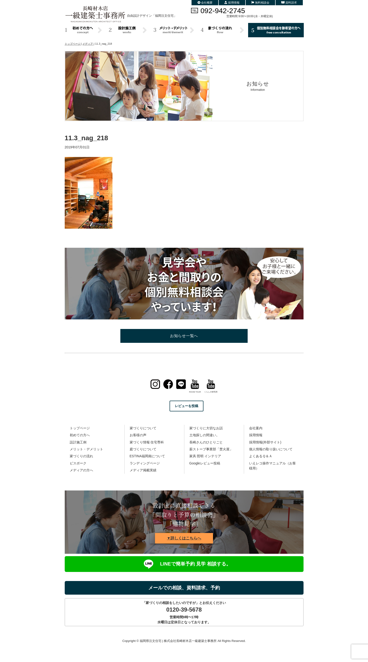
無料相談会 (260, 2)
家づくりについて (143, 428)
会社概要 (205, 2)
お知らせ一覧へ (184, 336)
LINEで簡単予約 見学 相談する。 (184, 564)
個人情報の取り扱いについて (271, 449)
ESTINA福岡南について (147, 456)
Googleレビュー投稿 (204, 463)
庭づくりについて (143, 449)
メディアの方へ (81, 470)
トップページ (80, 428)
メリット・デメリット (86, 449)
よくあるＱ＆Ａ (260, 456)
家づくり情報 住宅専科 (147, 442)
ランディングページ (145, 463)
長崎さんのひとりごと (206, 442)
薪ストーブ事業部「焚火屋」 (211, 449)
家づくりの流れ (81, 456)
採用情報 (232, 2)
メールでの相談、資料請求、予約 (184, 587)
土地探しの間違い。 (204, 435)
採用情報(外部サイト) (265, 442)
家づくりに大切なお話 (206, 428)
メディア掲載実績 (143, 470)
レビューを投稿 (186, 406)
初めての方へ (80, 435)
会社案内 (255, 428)
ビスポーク (78, 463)
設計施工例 (78, 442)
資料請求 (289, 2)
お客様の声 (138, 435)
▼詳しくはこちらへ (184, 538)
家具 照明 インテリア (205, 456)
